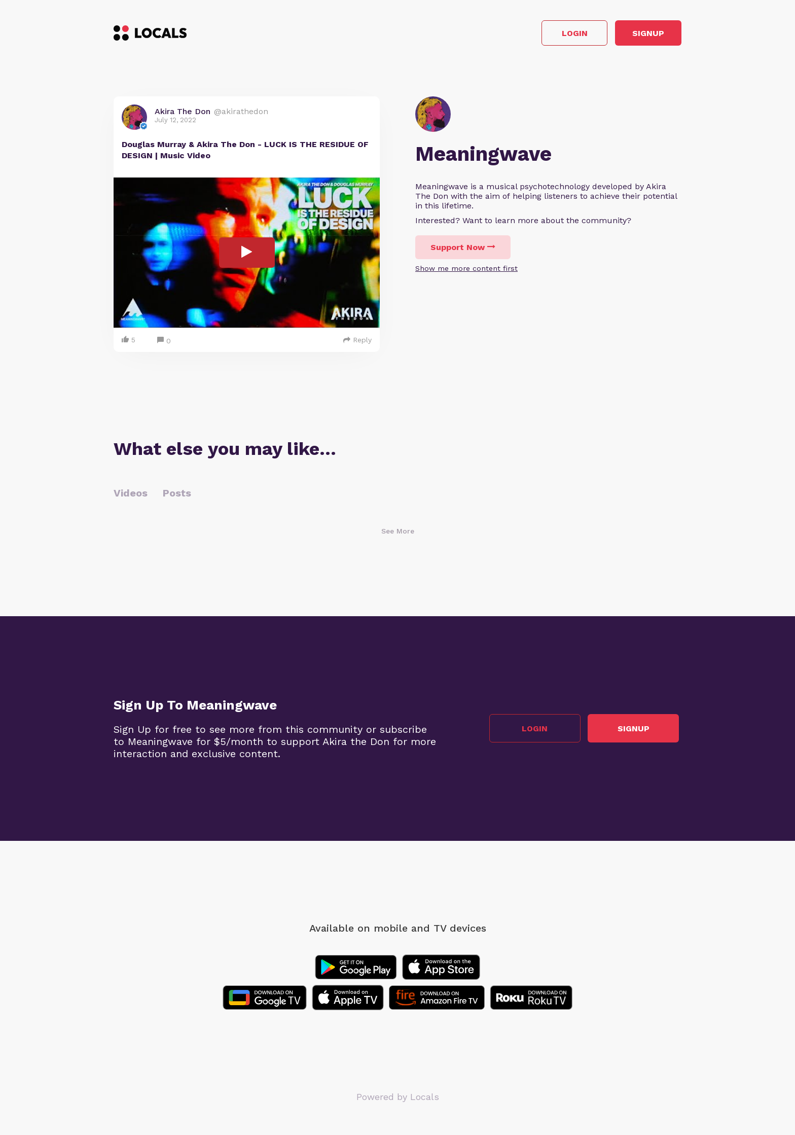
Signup (636, 35)
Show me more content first (466, 271)
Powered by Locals (397, 1099)
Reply (357, 342)
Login (537, 35)
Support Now (462, 250)
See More (397, 533)
